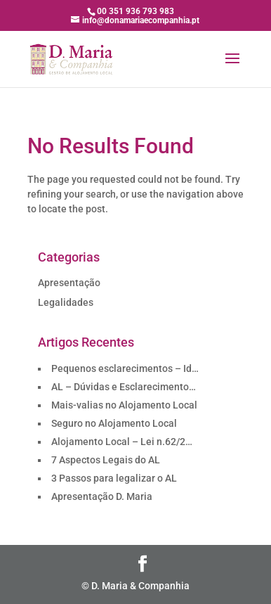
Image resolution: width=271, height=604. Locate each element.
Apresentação (69, 282)
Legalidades (65, 302)
